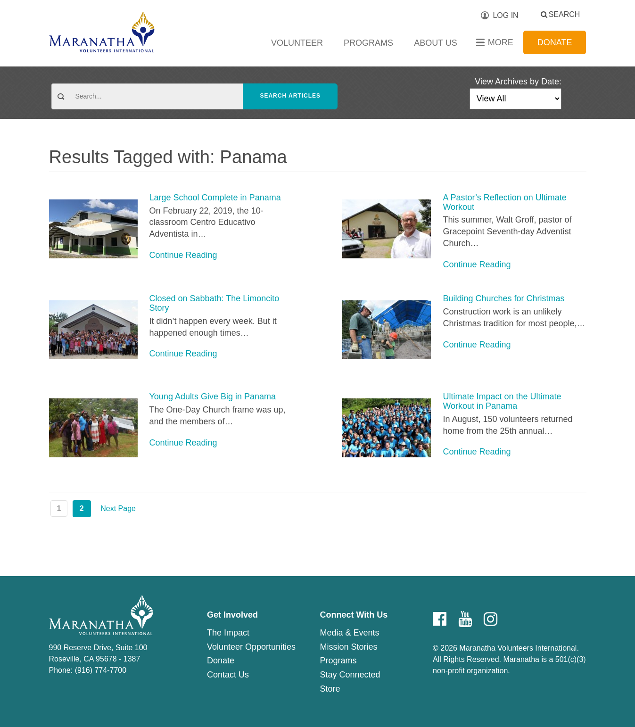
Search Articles (290, 95)
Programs (368, 43)
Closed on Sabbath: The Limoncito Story (214, 303)
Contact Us (228, 674)
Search (564, 14)
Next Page (118, 508)
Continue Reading (183, 255)
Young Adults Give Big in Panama (212, 396)
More (500, 42)
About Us (435, 43)
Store (330, 689)
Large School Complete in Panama (215, 197)
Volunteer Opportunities (251, 647)
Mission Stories (348, 647)
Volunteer (297, 43)
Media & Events (349, 632)
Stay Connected (350, 674)
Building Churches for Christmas (503, 298)
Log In (505, 15)
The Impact (228, 632)
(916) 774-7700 (100, 670)
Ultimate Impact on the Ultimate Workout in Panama (502, 401)
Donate (554, 42)
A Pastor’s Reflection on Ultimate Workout (504, 202)
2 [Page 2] (82, 508)
